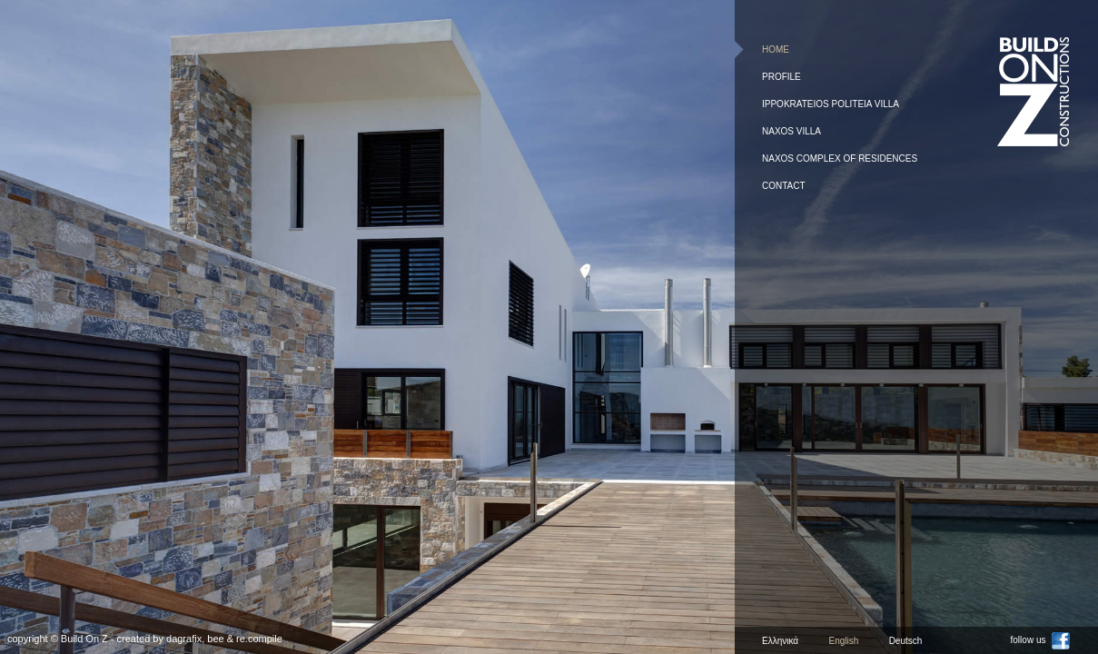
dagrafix (184, 638)
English (843, 641)
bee (215, 638)
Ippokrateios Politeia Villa (830, 104)
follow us (1041, 640)
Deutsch (906, 641)
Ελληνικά (780, 641)
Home (775, 49)
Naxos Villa (791, 131)
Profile (781, 77)
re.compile (259, 638)
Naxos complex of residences (839, 159)
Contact (784, 186)
